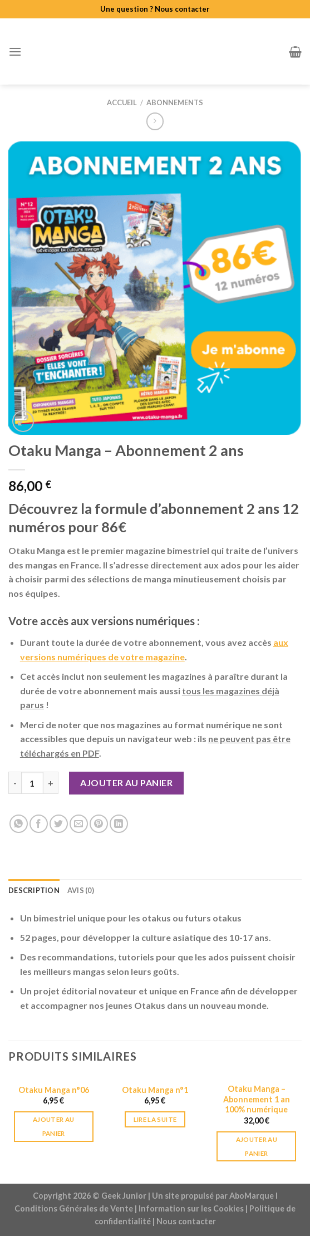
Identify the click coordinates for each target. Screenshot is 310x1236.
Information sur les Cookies (191, 1208)
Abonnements (174, 102)
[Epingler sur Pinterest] (99, 824)
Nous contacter (186, 1221)
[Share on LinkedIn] (119, 824)
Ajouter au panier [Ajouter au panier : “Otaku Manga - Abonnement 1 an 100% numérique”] (256, 1146)
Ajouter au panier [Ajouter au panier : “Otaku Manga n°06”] (53, 1126)
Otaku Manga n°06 (53, 1090)
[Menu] (15, 51)
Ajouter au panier (126, 782)
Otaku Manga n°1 (155, 1090)
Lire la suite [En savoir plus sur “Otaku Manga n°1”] (155, 1119)
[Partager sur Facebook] (38, 824)
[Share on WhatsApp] (18, 824)
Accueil (122, 102)
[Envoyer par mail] (79, 824)
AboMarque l (253, 1195)
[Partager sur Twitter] (59, 824)
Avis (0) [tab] (80, 890)
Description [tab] (34, 890)
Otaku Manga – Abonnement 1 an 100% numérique (256, 1099)
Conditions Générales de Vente (73, 1208)
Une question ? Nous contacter (155, 8)
